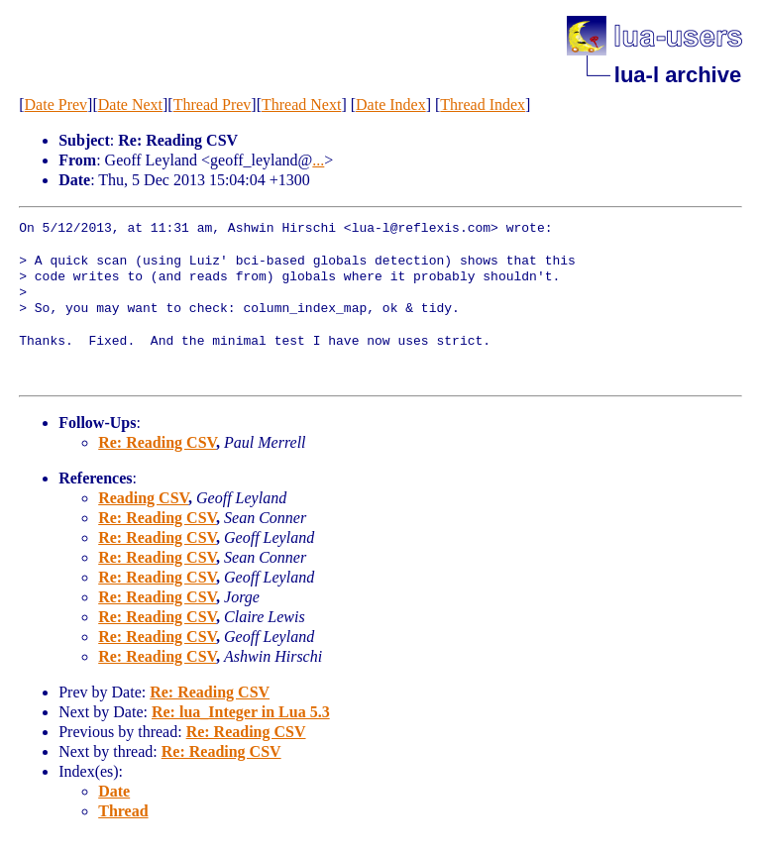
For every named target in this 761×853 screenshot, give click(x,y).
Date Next (130, 104)
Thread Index (482, 104)
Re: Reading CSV (157, 442)
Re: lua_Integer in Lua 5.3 (241, 711)
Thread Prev (212, 104)
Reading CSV (143, 497)
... (318, 160)
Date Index (391, 104)
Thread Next (301, 104)
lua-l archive (677, 74)
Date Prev (56, 104)
